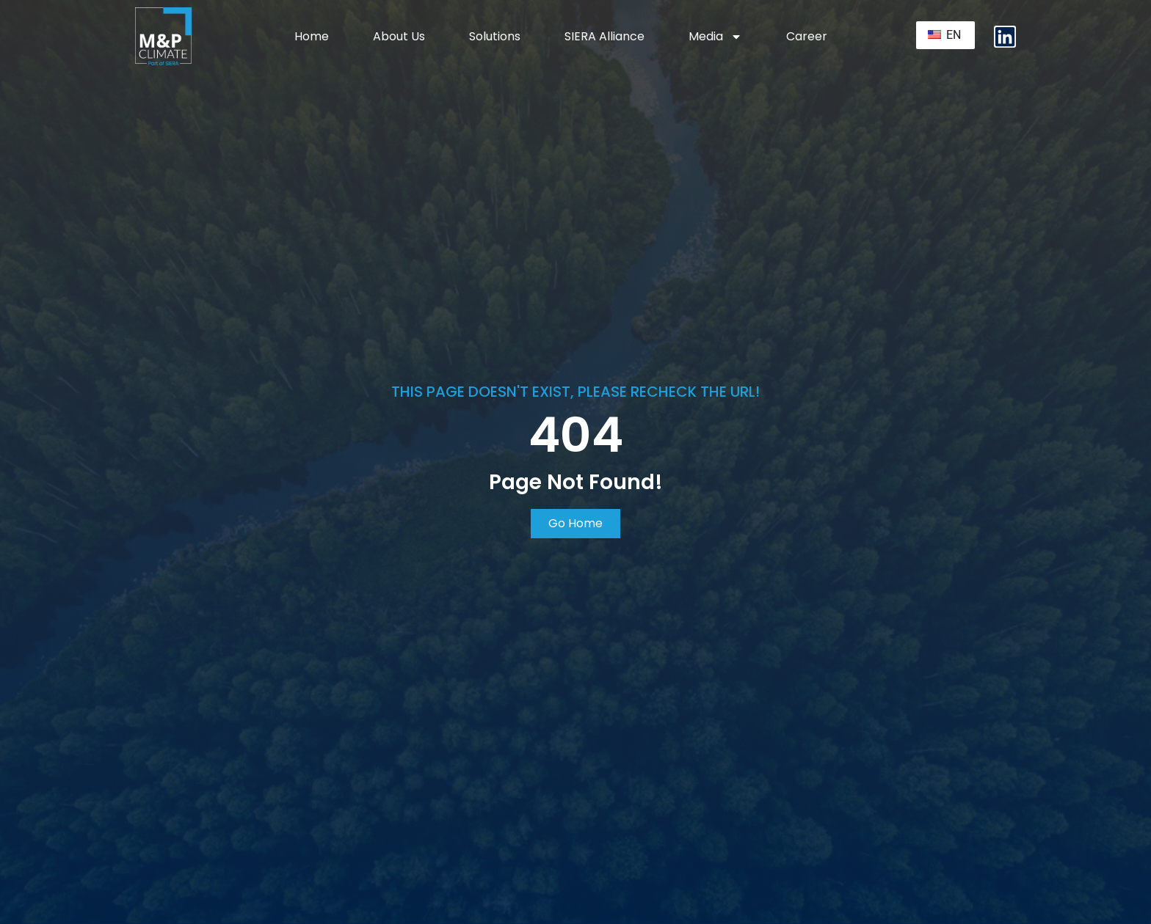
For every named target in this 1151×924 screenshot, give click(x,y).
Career (806, 36)
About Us (399, 36)
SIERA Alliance (604, 36)
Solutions (494, 36)
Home (311, 36)
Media (715, 36)
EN (944, 35)
